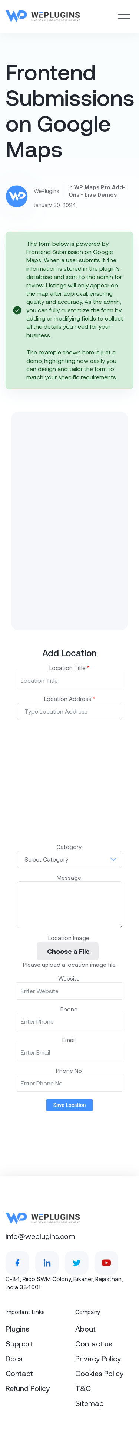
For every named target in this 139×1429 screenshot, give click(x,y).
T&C (83, 1388)
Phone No (69, 1070)
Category (69, 846)
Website (69, 978)
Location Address (69, 698)
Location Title (69, 667)
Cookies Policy (99, 1373)
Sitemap (89, 1403)
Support (19, 1343)
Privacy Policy (98, 1358)
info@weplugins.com (40, 1236)
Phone (69, 1009)
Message (70, 877)
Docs (14, 1358)
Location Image (69, 937)
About (85, 1328)
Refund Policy (28, 1388)
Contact (19, 1373)
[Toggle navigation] (124, 16)
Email (69, 1039)
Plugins (17, 1328)
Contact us (93, 1343)
